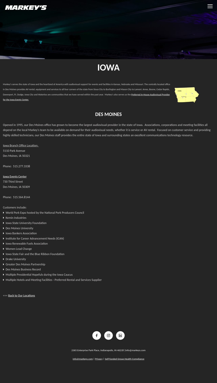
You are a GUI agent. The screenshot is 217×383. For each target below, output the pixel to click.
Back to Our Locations (21, 295)
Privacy (98, 358)
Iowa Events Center (15, 176)
